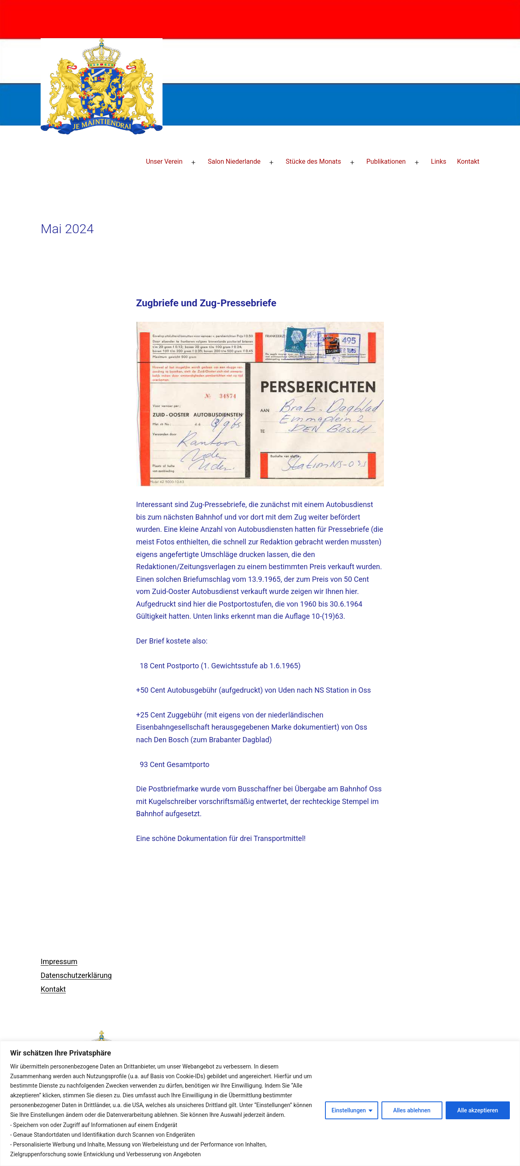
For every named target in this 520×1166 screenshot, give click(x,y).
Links (438, 161)
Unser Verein (164, 161)
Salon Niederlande (234, 161)
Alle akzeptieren (477, 1110)
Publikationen (386, 161)
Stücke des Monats (313, 161)
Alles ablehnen (412, 1110)
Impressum (59, 961)
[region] (260, 1103)
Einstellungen (349, 1110)
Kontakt (468, 161)
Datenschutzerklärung (76, 975)
